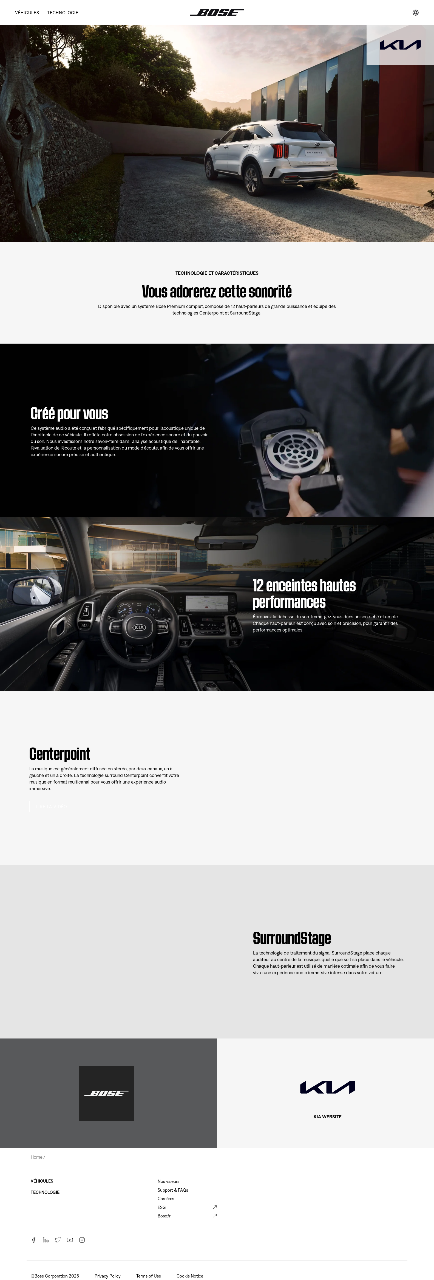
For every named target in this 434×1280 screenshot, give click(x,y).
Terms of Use (149, 1275)
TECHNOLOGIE (62, 12)
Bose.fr (164, 1215)
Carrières (166, 1198)
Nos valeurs (168, 1181)
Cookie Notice (190, 1275)
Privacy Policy (108, 1275)
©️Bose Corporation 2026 (55, 1275)
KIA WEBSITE (328, 1116)
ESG (162, 1207)
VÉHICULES (27, 12)
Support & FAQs (173, 1190)
